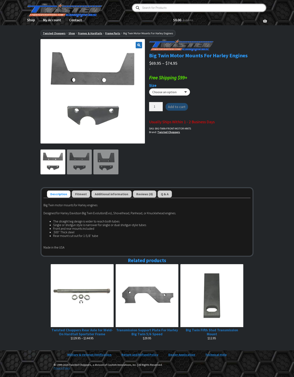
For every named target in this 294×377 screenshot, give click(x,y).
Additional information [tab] (111, 194)
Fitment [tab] (81, 194)
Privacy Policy (62, 368)
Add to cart (177, 106)
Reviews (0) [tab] (144, 194)
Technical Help (216, 355)
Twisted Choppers (54, 33)
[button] (139, 45)
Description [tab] (58, 194)
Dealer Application (181, 355)
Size (153, 85)
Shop (31, 20)
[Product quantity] (156, 106)
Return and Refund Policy (139, 355)
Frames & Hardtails (90, 33)
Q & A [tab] (165, 194)
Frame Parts (112, 33)
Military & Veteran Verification (89, 355)
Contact (75, 20)
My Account (52, 20)
